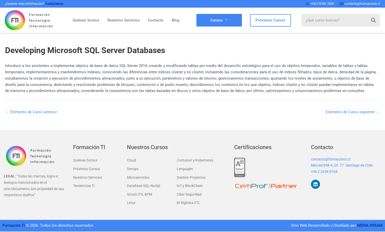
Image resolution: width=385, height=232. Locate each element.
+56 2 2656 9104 (324, 172)
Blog (175, 20)
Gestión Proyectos (191, 178)
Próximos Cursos (86, 169)
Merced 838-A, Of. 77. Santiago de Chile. (342, 166)
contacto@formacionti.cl (330, 159)
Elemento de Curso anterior (31, 112)
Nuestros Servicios (123, 20)
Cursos (219, 20)
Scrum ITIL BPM (139, 195)
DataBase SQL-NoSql (143, 186)
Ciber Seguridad (189, 195)
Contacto (156, 20)
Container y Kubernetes (195, 160)
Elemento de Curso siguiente (352, 112)
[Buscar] (373, 20)
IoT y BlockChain (190, 186)
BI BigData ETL (188, 203)
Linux (131, 203)
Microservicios (138, 178)
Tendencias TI (84, 186)
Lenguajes (185, 169)
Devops (133, 169)
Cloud (131, 160)
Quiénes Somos (86, 20)
